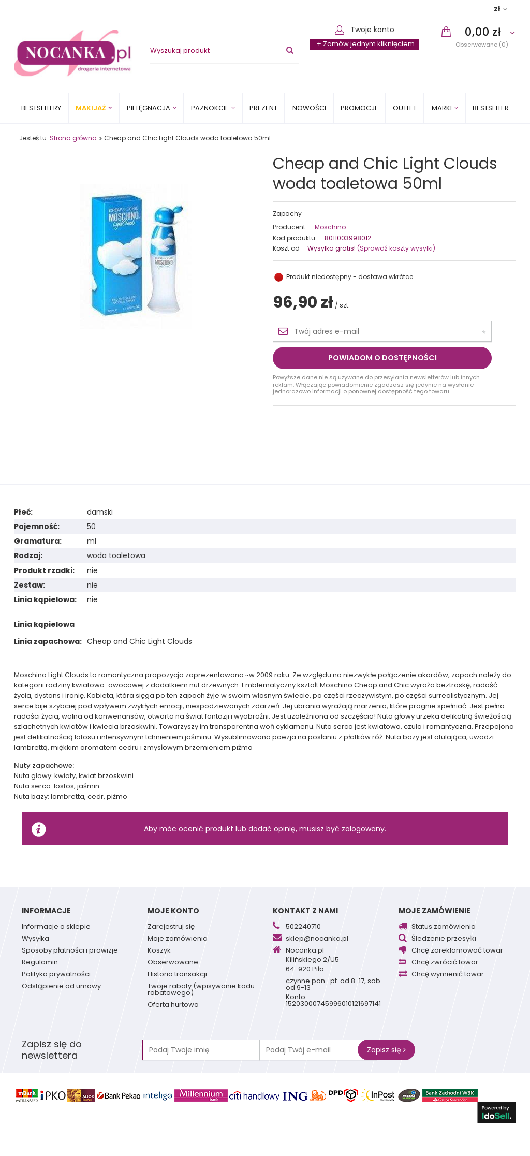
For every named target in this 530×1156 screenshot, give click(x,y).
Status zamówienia (443, 927)
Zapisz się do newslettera (52, 1050)
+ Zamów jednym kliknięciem (366, 44)
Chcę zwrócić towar (444, 963)
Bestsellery (41, 108)
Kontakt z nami (305, 910)
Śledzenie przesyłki (443, 939)
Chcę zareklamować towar (457, 951)
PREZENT (263, 108)
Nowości (309, 108)
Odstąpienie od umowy (61, 987)
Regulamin (40, 963)
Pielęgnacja (148, 108)
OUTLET (405, 108)
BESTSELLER (491, 108)
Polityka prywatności (56, 975)
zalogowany (363, 829)
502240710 (303, 927)
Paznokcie (210, 108)
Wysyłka (35, 939)
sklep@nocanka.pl (317, 939)
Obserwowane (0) (481, 44)
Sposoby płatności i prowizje (70, 951)
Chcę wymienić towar (447, 975)
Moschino (330, 227)
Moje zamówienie (434, 910)
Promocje (359, 108)
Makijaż (91, 108)
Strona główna (73, 138)
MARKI (442, 108)
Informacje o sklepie (56, 927)
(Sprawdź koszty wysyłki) (395, 248)
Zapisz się (386, 1050)
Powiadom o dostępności (382, 358)
